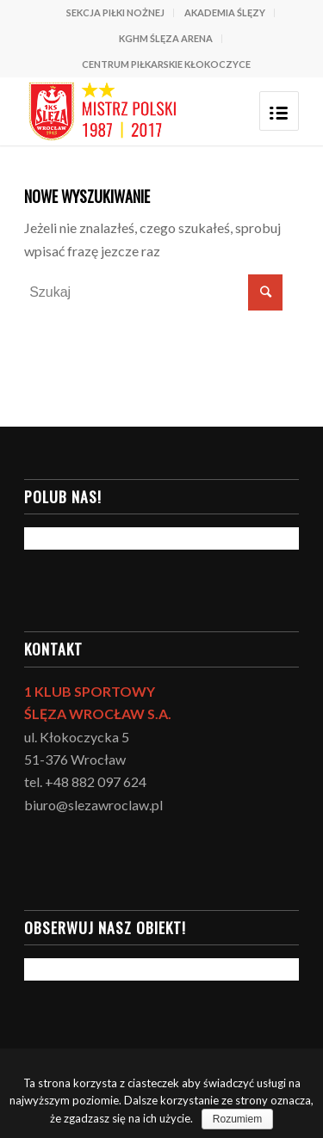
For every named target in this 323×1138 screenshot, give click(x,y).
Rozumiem (237, 1119)
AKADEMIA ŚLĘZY (224, 12)
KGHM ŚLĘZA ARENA (166, 38)
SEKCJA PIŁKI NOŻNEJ (115, 12)
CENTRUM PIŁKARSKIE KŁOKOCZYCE (166, 64)
